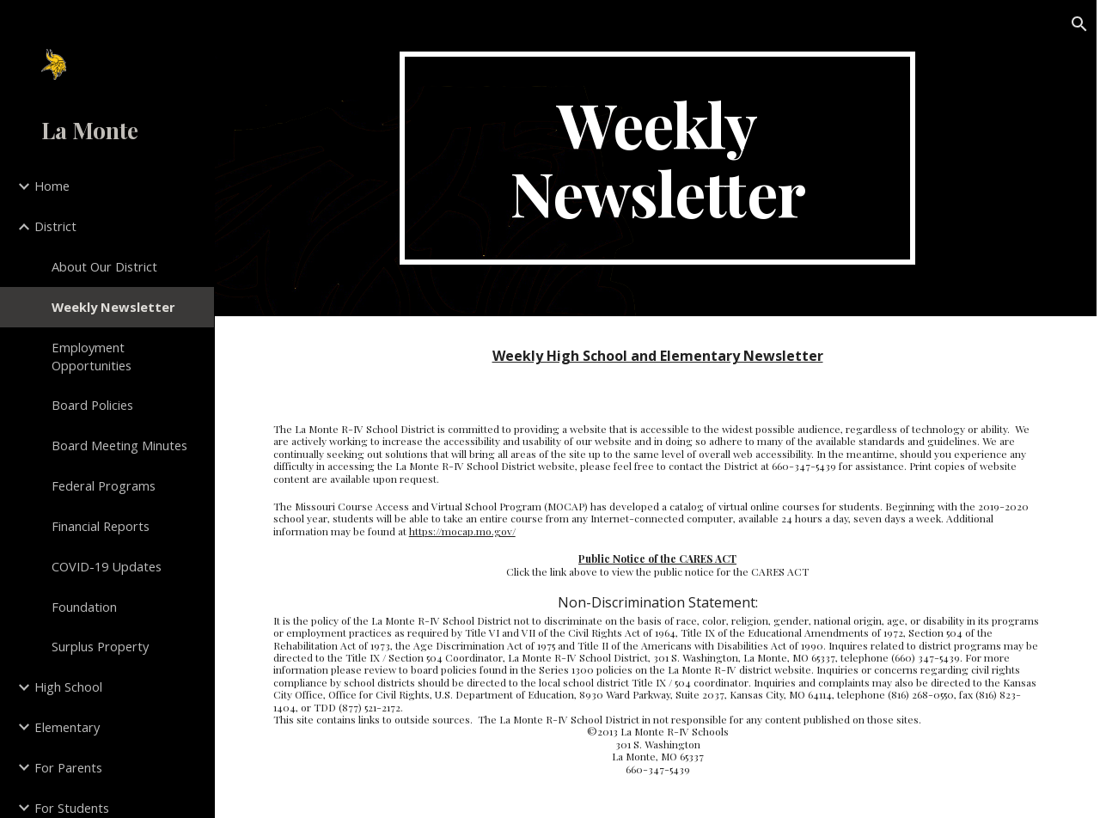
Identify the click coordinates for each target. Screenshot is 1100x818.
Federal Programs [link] (104, 485)
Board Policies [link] (92, 404)
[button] (1079, 24)
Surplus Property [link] (100, 646)
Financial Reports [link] (101, 525)
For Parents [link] (68, 767)
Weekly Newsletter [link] (113, 306)
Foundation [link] (84, 606)
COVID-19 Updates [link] (107, 566)
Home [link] (52, 185)
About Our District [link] (104, 266)
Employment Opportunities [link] (91, 356)
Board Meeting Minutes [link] (119, 445)
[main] (657, 158)
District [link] (55, 226)
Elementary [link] (67, 727)
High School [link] (68, 686)
